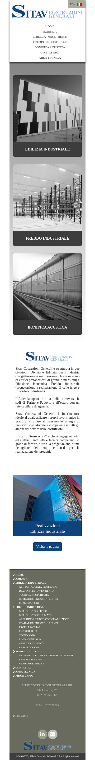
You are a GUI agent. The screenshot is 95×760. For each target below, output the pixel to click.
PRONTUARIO (24, 675)
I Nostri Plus (28, 631)
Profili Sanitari (30, 627)
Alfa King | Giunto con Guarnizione (44, 619)
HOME (49, 26)
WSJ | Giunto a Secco (33, 611)
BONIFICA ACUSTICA (50, 47)
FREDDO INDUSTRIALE (49, 42)
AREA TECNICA (50, 57)
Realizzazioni (29, 602)
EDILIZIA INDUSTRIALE (50, 37)
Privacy (21, 715)
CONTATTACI (49, 52)
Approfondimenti (31, 643)
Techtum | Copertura (34, 594)
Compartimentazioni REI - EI (38, 598)
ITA (72, 4)
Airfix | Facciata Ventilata (38, 586)
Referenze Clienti (32, 659)
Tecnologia (27, 635)
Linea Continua (30, 639)
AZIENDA (50, 31)
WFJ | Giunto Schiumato (35, 615)
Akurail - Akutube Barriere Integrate (46, 655)
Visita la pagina (47, 546)
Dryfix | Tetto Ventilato (36, 590)
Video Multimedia (31, 663)
